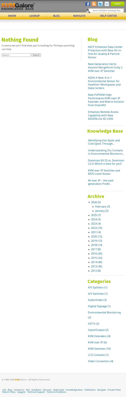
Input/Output (96, 330)
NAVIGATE (79, 16)
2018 (96, 245)
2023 (96, 223)
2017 (96, 249)
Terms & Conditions (56, 391)
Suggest (21, 391)
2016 (96, 253)
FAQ (28, 389)
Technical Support (36, 391)
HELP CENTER (108, 16)
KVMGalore (90, 389)
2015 (96, 258)
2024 (96, 219)
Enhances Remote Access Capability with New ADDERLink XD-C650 (103, 115)
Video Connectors (98, 361)
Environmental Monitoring (104, 312)
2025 (96, 215)
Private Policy (114, 389)
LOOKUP (35, 16)
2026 (96, 202)
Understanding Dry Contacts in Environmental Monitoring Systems (106, 152)
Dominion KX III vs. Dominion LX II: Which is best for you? (106, 162)
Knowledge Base (105, 131)
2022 (96, 228)
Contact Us (19, 389)
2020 (96, 236)
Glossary (47, 389)
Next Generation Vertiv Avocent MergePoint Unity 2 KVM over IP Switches (105, 67)
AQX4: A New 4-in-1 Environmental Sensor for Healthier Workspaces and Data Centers (104, 83)
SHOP (117, 4)
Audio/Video (95, 300)
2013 (96, 266)
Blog (92, 39)
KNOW (12, 16)
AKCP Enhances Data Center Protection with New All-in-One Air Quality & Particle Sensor (105, 52)
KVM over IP (95, 342)
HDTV (91, 323)
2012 (96, 270)
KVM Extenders (97, 336)
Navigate (101, 389)
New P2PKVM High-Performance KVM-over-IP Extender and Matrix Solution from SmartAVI (106, 100)
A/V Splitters (96, 287)
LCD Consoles (96, 355)
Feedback (36, 389)
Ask (4, 389)
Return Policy (8, 391)
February (102, 206)
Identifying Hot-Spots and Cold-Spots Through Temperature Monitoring (104, 142)
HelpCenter (58, 389)
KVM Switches (96, 348)
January (101, 211)
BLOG (56, 16)
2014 (96, 262)
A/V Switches (96, 293)
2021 (96, 232)
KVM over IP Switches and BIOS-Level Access (104, 172)
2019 (96, 241)
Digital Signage (97, 306)
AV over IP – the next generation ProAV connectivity (100, 182)
